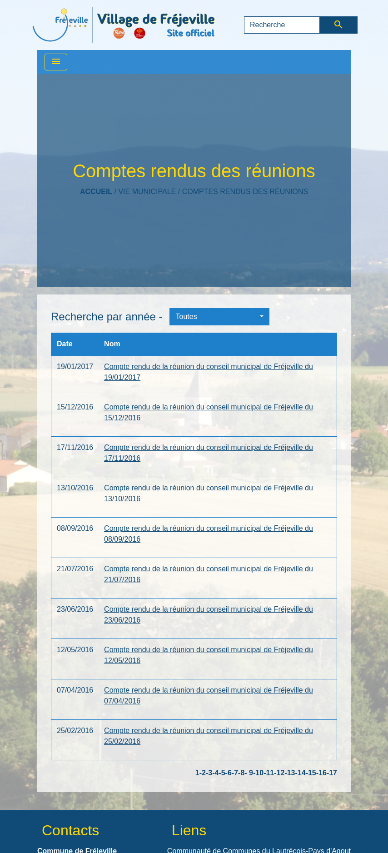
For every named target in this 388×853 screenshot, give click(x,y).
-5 (222, 773)
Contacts (70, 830)
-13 (289, 773)
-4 (215, 773)
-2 (202, 773)
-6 (228, 773)
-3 (209, 773)
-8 (241, 773)
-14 (300, 773)
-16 (321, 773)
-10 (258, 773)
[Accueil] (123, 25)
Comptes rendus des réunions (245, 191)
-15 (311, 773)
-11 (269, 773)
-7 (235, 773)
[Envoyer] (339, 25)
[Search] (282, 25)
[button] (219, 316)
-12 (279, 773)
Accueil (96, 191)
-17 (332, 773)
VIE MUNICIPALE (147, 191)
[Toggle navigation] (56, 62)
